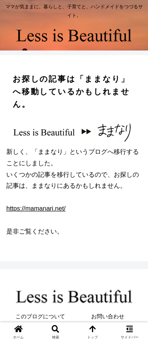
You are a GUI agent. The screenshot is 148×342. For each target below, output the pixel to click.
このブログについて (40, 316)
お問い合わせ (107, 316)
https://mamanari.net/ (36, 208)
